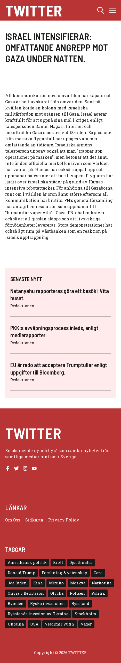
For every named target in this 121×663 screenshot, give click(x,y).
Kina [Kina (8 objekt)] (38, 583)
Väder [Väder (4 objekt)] (86, 624)
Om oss (12, 519)
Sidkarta (34, 519)
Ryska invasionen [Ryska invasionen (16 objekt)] (47, 603)
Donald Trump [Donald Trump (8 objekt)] (21, 572)
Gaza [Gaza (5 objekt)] (98, 572)
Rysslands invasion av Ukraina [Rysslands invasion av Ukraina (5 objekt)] (38, 613)
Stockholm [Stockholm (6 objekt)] (85, 613)
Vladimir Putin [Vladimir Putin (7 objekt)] (59, 624)
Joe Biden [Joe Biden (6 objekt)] (17, 583)
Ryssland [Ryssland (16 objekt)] (80, 603)
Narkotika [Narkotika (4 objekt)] (101, 583)
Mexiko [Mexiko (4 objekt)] (56, 583)
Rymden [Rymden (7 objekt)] (16, 603)
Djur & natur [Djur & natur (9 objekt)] (80, 562)
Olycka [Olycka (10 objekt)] (56, 593)
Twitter (33, 10)
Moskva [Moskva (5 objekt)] (77, 583)
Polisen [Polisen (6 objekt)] (77, 593)
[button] (101, 10)
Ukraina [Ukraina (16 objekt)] (16, 624)
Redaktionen (22, 305)
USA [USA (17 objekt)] (34, 624)
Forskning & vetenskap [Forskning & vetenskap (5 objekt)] (64, 572)
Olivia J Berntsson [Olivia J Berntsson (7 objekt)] (26, 593)
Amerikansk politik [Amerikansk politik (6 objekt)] (27, 562)
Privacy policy (63, 519)
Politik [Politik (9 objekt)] (98, 593)
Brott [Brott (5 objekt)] (58, 562)
